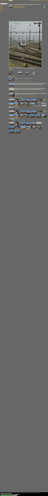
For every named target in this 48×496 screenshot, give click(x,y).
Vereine (1, 8)
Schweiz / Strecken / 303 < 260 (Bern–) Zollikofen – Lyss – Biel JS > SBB (36, 86)
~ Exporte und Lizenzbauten (3, 9)
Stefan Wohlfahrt (16, 85)
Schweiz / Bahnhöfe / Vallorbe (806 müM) (25, 81)
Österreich (1, 7)
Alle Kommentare (15, 76)
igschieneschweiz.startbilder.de (3, 0)
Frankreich (1, 5)
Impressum (11, 0)
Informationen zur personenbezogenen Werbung (5, 493)
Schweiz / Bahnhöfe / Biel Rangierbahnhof (19, 6)
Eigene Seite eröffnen (45, 0)
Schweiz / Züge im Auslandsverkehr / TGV (19, 7)
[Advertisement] (11, 11)
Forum (9, 0)
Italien (0, 6)
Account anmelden (40, 0)
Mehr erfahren (17, 494)
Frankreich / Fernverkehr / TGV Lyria (18, 81)
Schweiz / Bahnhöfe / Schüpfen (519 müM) (26, 86)
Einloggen (37, 0)
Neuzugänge (1, 10)
